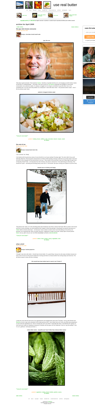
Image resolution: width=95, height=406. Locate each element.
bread (47, 392)
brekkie (51, 392)
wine (59, 238)
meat (42, 238)
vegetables (55, 238)
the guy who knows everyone (26, 29)
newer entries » (75, 27)
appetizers (39, 392)
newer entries (75, 395)
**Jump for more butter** (22, 136)
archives (59, 10)
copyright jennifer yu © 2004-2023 (27, 20)
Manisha (18, 322)
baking (34, 139)
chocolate (50, 139)
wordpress (50, 401)
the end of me (20, 144)
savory (50, 238)
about (30, 10)
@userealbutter (53, 233)
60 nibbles (46, 240)
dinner (39, 238)
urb (27, 10)
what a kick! (20, 244)
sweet (63, 139)
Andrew (39, 83)
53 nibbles (46, 393)
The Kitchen (51, 84)
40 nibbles (46, 140)
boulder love (44, 10)
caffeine (43, 139)
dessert (55, 139)
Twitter (17, 230)
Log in (70, 10)
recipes (39, 10)
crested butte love (52, 10)
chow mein (56, 15)
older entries (19, 395)
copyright (35, 10)
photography (64, 10)
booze (38, 139)
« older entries (19, 27)
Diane (17, 233)
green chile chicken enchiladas (42, 15)
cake (46, 139)
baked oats (24, 15)
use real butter (65, 5)
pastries (56, 392)
